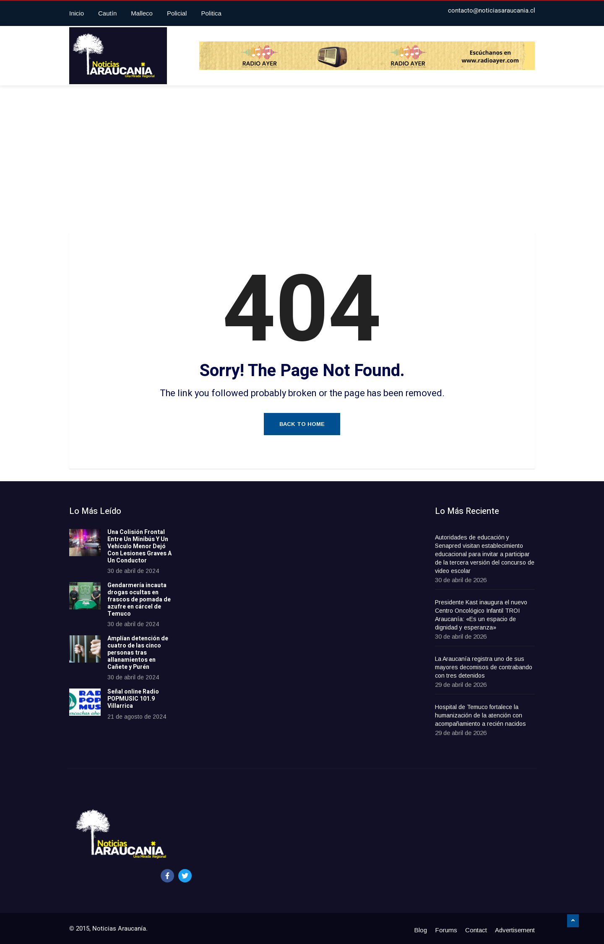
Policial (177, 13)
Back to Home (302, 424)
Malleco (142, 13)
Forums (446, 930)
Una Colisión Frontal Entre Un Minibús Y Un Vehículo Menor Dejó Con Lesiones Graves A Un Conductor (139, 546)
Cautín (107, 13)
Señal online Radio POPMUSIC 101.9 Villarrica (133, 698)
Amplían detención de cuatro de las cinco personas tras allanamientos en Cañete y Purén (137, 652)
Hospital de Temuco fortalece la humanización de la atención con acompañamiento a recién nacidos (480, 715)
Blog (420, 930)
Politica (211, 13)
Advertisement (515, 930)
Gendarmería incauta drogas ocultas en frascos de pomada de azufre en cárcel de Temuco (139, 599)
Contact (476, 930)
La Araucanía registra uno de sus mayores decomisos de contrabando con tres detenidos (483, 667)
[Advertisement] (302, 160)
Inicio (76, 13)
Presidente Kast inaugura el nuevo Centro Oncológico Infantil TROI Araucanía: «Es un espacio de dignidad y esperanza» (481, 615)
